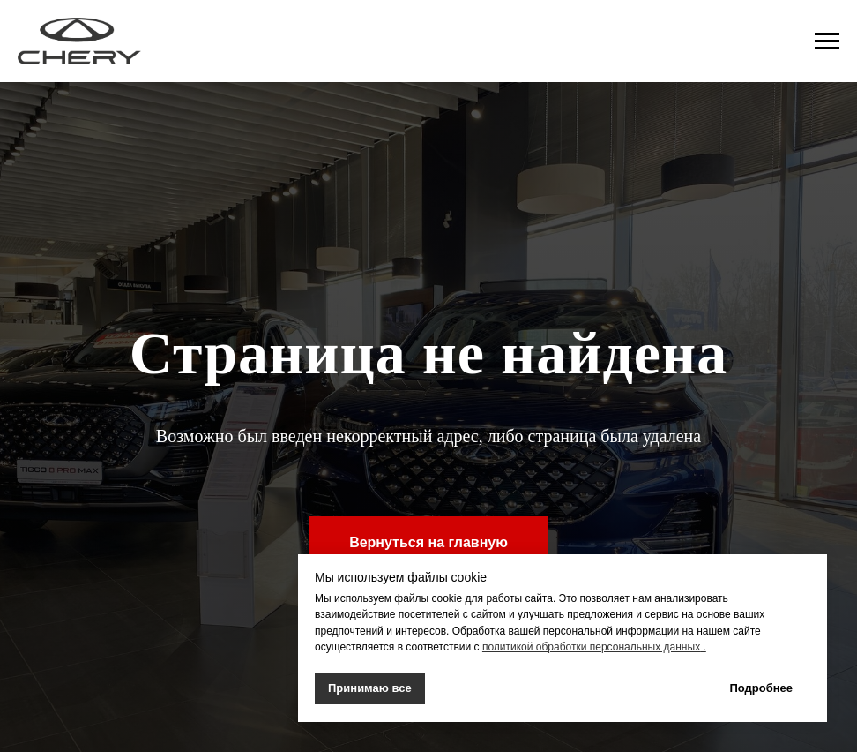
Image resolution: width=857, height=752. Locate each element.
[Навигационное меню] (827, 41)
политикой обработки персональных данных (591, 647)
